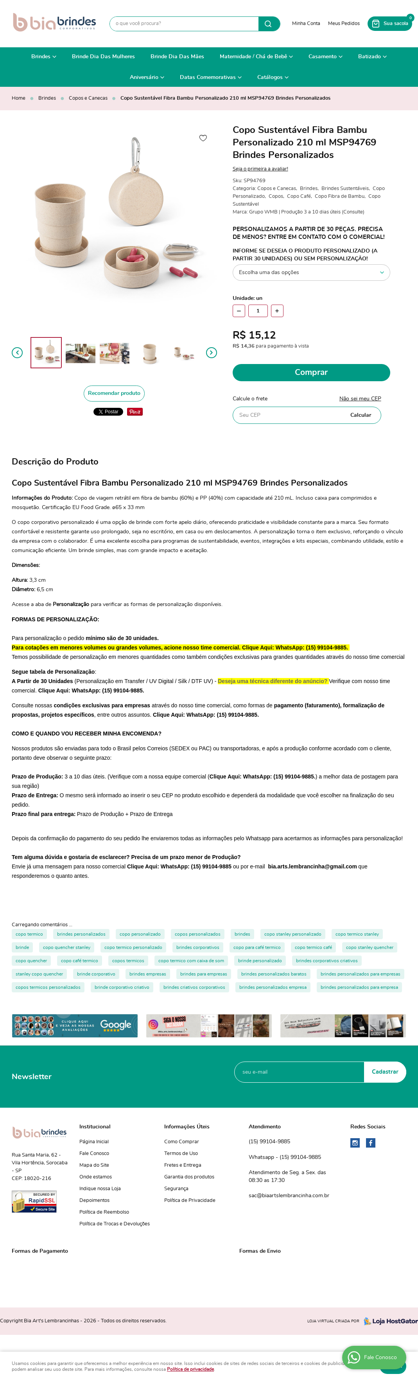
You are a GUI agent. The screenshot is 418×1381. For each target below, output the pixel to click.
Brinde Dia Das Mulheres (103, 56)
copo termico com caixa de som (191, 960)
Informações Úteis (187, 1127)
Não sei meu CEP (360, 399)
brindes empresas (147, 974)
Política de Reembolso (104, 1212)
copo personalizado (140, 934)
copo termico (29, 934)
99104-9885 (269, 1142)
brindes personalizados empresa (273, 987)
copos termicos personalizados (48, 987)
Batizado (369, 56)
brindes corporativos (197, 947)
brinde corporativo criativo (122, 987)
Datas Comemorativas (208, 77)
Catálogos (270, 77)
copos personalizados (198, 934)
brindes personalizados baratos (274, 974)
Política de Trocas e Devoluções (114, 1224)
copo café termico (79, 960)
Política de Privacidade (189, 1200)
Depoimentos (94, 1200)
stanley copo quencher (39, 974)
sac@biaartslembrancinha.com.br (289, 1195)
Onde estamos (95, 1177)
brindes (242, 934)
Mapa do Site (94, 1165)
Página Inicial (94, 1141)
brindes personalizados (81, 934)
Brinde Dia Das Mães (177, 56)
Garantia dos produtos (189, 1177)
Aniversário (144, 77)
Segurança (176, 1188)
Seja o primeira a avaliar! (260, 169)
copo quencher (31, 960)
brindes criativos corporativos (194, 987)
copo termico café (313, 947)
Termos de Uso (181, 1153)
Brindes (40, 56)
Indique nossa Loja (100, 1188)
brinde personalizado (260, 960)
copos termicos (128, 960)
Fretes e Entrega (182, 1165)
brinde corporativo (96, 974)
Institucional (95, 1127)
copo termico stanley (357, 934)
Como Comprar (181, 1141)
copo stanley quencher (369, 947)
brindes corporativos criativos (327, 960)
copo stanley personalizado (292, 934)
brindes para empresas (203, 974)
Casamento (323, 56)
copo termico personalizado (133, 947)
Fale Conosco (94, 1153)
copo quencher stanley (66, 947)
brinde (22, 947)
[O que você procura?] (269, 24)
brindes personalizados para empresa (359, 987)
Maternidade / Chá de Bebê (253, 56)
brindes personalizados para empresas (360, 974)
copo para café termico (257, 947)
